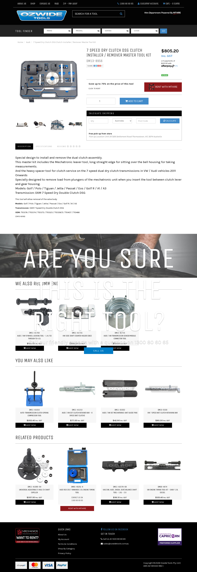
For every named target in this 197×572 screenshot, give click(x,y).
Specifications (44, 146)
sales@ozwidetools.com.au (115, 543)
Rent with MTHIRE (77, 508)
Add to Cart (134, 101)
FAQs (56, 3)
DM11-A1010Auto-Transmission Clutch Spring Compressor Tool (34, 413)
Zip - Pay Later (70, 3)
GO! (163, 31)
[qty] (100, 101)
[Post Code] (146, 120)
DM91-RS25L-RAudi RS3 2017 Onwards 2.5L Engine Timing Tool (77, 490)
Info (176, 66)
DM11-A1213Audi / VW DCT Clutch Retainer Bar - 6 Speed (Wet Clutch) (77, 413)
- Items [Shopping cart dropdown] (171, 3)
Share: (94, 66)
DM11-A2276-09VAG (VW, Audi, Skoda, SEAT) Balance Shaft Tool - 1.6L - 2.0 (120, 490)
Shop (33, 3)
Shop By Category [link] (66, 548)
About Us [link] (62, 534)
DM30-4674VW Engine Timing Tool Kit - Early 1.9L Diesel (162, 490)
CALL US (98, 350)
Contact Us (45, 3)
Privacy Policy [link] (64, 553)
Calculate (169, 121)
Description (24, 146)
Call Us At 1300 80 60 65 (113, 539)
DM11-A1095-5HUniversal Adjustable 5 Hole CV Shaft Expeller (34, 490)
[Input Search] (95, 13)
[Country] (122, 120)
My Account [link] (63, 539)
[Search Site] (121, 13)
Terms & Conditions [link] (67, 544)
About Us (22, 3)
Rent (163, 87)
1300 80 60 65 (125, 3)
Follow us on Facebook (114, 529)
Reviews (69, 146)
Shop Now (30, 348)
